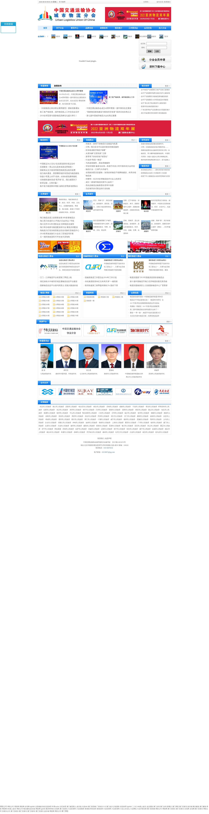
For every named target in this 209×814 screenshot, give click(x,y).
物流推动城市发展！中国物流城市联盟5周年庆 (146, 297)
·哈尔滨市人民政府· (85, 407)
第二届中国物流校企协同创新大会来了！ (144, 309)
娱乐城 (190, 806)
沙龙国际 (116, 806)
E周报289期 (60, 304)
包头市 (48, 36)
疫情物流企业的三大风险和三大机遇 (154, 173)
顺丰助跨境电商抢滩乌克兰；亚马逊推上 (155, 160)
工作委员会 (133, 28)
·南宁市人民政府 (88, 410)
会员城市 (89, 194)
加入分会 (162, 28)
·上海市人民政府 (117, 423)
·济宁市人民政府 (47, 429)
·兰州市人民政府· (101, 410)
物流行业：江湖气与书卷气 (97, 169)
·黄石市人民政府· (77, 419)
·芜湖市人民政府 (114, 426)
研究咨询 (145, 140)
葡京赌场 (196, 806)
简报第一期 (90, 301)
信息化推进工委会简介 (67, 260)
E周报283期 (60, 312)
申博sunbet (55, 806)
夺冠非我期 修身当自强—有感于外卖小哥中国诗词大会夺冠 (110, 166)
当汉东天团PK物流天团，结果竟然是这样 (144, 316)
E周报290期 (45, 304)
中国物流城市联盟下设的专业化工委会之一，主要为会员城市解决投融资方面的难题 (114, 267)
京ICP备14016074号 (119, 442)
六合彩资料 (72, 809)
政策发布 (104, 28)
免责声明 (108, 438)
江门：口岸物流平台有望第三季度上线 (56, 277)
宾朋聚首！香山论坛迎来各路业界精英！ (57, 167)
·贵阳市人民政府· (115, 410)
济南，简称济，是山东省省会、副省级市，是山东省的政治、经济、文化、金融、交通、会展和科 (131, 227)
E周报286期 (60, 308)
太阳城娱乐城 (40, 806)
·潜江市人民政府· (117, 416)
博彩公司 (10, 806)
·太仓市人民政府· (51, 423)
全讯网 (27, 806)
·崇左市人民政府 (90, 416)
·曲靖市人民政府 (108, 432)
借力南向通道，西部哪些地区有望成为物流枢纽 (59, 173)
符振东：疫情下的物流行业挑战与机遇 (101, 144)
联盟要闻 (44, 86)
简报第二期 (119, 297)
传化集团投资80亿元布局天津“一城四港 (101, 281)
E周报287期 (45, 308)
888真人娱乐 (141, 806)
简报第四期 (90, 297)
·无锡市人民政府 (93, 429)
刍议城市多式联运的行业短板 (98, 189)
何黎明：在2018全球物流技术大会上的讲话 (103, 179)
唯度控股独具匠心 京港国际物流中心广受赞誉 (149, 285)
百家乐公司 (6, 811)
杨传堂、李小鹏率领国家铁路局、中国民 (155, 153)
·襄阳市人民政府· (143, 416)
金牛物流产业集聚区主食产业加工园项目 (155, 90)
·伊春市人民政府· (78, 423)
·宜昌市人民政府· (64, 416)
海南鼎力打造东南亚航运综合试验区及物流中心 (59, 230)
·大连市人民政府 (63, 426)
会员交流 (148, 28)
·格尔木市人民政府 (52, 432)
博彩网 (16, 806)
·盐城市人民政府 (157, 429)
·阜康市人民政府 (66, 432)
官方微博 (62, 2)
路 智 (46, 370)
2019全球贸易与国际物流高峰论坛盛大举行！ (58, 116)
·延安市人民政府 (148, 432)
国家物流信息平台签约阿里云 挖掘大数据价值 (59, 285)
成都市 (156, 36)
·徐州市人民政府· (62, 413)
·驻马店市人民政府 (161, 432)
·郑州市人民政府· (75, 410)
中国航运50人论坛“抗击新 (68, 146)
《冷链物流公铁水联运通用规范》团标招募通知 (59, 108)
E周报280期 (60, 316)
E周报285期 (74, 308)
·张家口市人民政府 (64, 423)
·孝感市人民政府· (51, 419)
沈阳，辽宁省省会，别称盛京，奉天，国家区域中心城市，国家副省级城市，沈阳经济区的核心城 (131, 207)
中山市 (120, 36)
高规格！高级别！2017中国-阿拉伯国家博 (144, 306)
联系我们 (167, 2)
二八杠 (134, 806)
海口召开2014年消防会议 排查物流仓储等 (57, 224)
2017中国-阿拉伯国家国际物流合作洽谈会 (144, 303)
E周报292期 (60, 301)
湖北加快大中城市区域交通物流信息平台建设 (58, 281)
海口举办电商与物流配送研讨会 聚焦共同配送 (59, 227)
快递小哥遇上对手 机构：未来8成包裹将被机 (58, 177)
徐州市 (96, 36)
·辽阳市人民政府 (106, 429)
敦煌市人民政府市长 (114, 374)
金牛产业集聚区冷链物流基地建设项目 (154, 96)
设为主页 (160, 2)
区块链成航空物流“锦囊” (96, 150)
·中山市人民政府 (75, 413)
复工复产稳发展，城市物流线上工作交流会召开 (59, 112)
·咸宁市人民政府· (116, 419)
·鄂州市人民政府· (156, 419)
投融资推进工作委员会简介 (113, 260)
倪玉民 (136, 370)
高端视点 (89, 140)
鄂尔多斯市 (146, 36)
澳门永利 (156, 806)
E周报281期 (45, 316)
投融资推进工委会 (90, 256)
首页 (45, 28)
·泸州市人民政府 (117, 413)
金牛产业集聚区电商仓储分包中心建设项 (155, 93)
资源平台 (43, 322)
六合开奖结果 (142, 809)
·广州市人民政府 (143, 423)
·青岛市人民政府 (151, 407)
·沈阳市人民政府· (71, 407)
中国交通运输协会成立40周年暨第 (71, 91)
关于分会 (60, 28)
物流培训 (145, 166)
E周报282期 (74, 312)
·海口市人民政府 (58, 407)
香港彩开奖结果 (90, 809)
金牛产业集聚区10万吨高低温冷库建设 (154, 100)
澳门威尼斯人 (71, 806)
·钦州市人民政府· (143, 413)
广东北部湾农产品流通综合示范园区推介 (155, 110)
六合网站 (133, 809)
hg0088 (32, 806)
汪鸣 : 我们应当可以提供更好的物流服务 (102, 147)
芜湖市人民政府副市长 (159, 374)
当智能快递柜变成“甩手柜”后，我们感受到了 (58, 180)
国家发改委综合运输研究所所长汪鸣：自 (155, 150)
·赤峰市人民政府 (79, 432)
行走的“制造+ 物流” (94, 160)
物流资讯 (44, 140)
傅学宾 (68, 370)
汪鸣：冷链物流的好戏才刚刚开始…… (154, 147)
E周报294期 (74, 297)
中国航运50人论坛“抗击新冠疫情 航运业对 (57, 164)
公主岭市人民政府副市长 (91, 374)
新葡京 (169, 806)
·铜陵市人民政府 (156, 413)
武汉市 (88, 211)
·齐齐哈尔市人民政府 (93, 432)
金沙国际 (150, 806)
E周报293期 (45, 301)
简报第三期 (105, 297)
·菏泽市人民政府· (103, 416)
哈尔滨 (84, 36)
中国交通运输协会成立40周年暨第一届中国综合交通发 (109, 108)
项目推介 (118, 28)
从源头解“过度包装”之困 (96, 153)
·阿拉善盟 (57, 429)
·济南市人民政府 (112, 407)
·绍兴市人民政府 (132, 429)
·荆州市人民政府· (77, 416)
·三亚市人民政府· (104, 413)
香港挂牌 (100, 809)
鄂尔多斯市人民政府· (89, 413)
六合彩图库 (80, 809)
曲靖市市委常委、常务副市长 (68, 374)
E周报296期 (45, 297)
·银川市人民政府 (127, 426)
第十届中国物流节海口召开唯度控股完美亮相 (148, 281)
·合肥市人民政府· (49, 410)
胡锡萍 (159, 370)
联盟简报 (90, 293)
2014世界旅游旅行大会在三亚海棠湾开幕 (57, 234)
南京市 (108, 36)
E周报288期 (74, 304)
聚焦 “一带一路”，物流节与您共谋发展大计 (145, 313)
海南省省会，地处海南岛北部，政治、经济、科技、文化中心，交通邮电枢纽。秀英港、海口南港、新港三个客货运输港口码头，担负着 (69, 206)
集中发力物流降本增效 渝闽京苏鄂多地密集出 (59, 186)
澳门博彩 (175, 806)
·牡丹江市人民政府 (121, 432)
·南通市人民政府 (49, 413)
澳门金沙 (109, 806)
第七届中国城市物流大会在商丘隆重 (101, 116)
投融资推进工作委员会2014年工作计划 (101, 277)
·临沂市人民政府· (130, 413)
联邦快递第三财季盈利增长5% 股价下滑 (101, 285)
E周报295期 (60, 297)
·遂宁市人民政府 (145, 429)
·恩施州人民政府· (143, 419)
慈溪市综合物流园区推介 (150, 106)
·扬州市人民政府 (76, 426)
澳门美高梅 (92, 806)
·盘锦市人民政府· (156, 416)
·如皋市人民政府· (91, 423)
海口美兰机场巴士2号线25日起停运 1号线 (57, 221)
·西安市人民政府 (141, 410)
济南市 (132, 36)
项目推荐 (145, 86)
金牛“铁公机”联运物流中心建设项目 (153, 103)
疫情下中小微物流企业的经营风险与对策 (155, 176)
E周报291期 (74, 301)
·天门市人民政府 (129, 416)
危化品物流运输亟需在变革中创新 (100, 185)
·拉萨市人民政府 (81, 429)
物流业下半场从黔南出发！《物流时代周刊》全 (147, 300)
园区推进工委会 (134, 256)
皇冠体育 (48, 806)
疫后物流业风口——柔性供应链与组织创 (155, 170)
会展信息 (134, 293)
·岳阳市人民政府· (51, 416)
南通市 (72, 36)
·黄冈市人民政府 (64, 419)
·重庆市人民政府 (130, 423)
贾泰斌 (114, 370)
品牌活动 (89, 28)
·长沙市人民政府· (62, 410)
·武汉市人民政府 (45, 407)
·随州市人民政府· (129, 419)
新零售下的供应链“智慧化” (97, 157)
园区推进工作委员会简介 (157, 260)
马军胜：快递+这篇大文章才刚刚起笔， (155, 157)
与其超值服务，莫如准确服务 (98, 163)
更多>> (167, 86)
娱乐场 (79, 806)
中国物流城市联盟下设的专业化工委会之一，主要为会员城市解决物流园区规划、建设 (159, 267)
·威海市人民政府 (89, 426)
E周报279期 (74, 316)
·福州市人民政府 (156, 423)
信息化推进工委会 (45, 256)
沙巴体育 (63, 806)
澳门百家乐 (183, 806)
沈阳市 (60, 36)
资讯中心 (74, 28)
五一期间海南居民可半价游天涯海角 (55, 237)
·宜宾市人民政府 (140, 426)
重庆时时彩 (50, 809)
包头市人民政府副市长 (46, 374)
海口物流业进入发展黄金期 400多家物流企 (57, 218)
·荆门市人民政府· (90, 419)
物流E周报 (44, 293)
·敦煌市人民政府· (105, 423)
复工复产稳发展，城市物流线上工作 (121, 97)
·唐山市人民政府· (154, 410)
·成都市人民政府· (125, 407)
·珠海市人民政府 (101, 426)
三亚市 (168, 36)
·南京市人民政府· (99, 407)
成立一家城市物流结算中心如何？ (100, 182)
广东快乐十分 (101, 806)
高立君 (91, 370)
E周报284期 (45, 312)
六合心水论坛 (125, 809)
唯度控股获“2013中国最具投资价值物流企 (147, 277)
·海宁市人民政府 (119, 429)
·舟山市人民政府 (153, 426)
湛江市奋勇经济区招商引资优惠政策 (154, 113)
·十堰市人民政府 (103, 419)
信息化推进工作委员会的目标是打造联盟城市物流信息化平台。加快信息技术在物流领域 (69, 267)
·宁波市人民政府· (138, 407)
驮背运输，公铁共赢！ (49, 183)
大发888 (84, 806)
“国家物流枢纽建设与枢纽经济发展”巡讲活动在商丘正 (109, 112)
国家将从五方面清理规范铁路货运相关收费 (57, 170)
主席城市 (44, 194)
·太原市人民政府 (50, 426)
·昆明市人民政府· (128, 410)
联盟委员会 (44, 341)
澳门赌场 (203, 806)
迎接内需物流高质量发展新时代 (152, 144)
